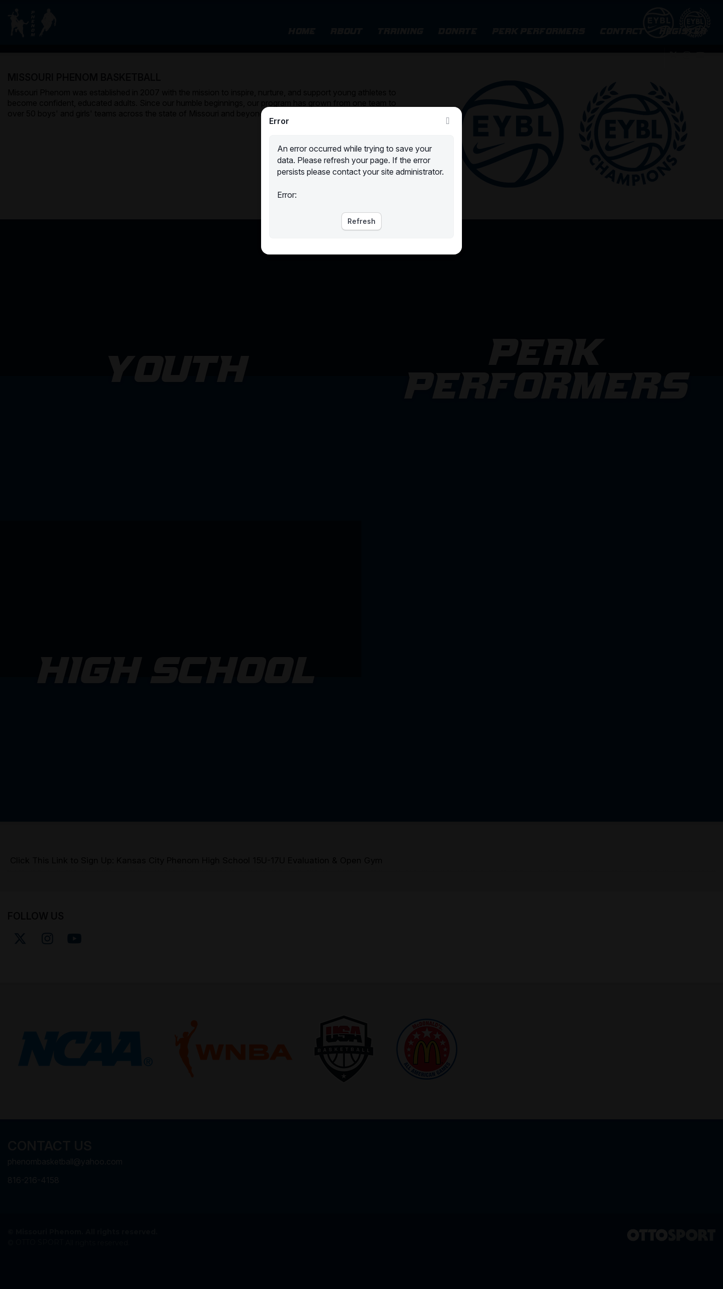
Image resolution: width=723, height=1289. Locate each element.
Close (448, 121)
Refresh (361, 221)
